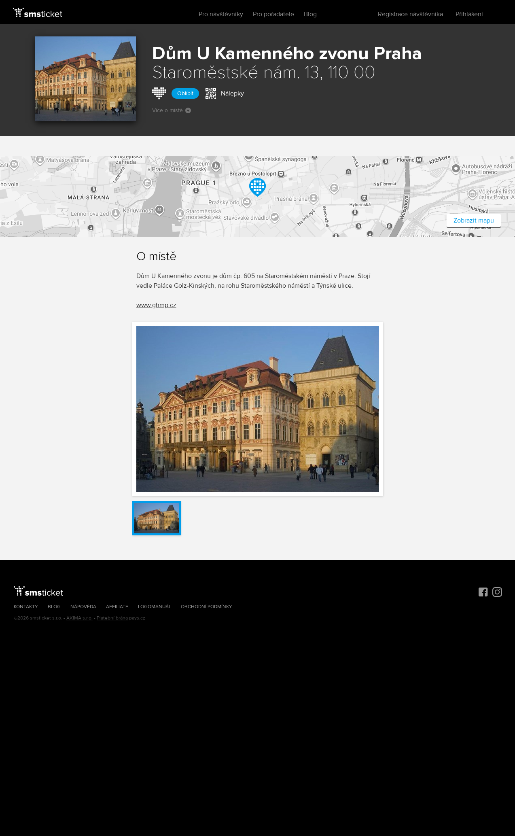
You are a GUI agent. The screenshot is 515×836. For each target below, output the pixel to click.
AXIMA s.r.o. (79, 618)
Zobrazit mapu (474, 220)
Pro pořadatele (273, 14)
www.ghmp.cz (156, 305)
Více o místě (171, 110)
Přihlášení (469, 14)
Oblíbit (185, 93)
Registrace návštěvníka (410, 14)
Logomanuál (154, 607)
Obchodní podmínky (206, 607)
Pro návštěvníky (221, 14)
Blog (310, 14)
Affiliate (117, 607)
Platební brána (112, 618)
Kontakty (26, 607)
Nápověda (83, 607)
